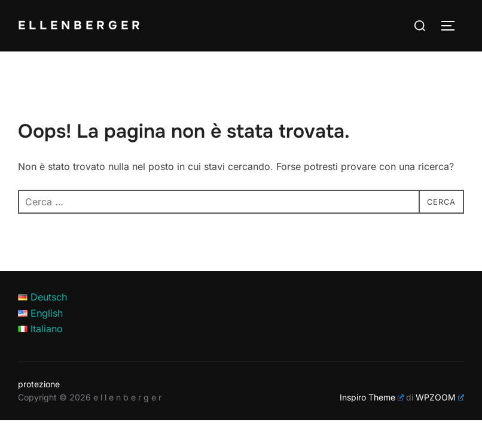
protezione (39, 384)
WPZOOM (440, 397)
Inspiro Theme (372, 397)
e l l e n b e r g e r (84, 25)
